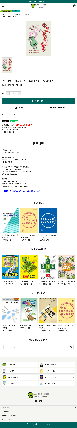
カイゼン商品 (11, 17)
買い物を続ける (8, 132)
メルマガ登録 (5, 412)
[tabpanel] (38, 38)
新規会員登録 (6, 11)
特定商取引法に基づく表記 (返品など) (15, 127)
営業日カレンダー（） (17, 125)
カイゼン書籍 (25, 14)
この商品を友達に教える (11, 130)
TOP (3, 14)
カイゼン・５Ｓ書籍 (12, 14)
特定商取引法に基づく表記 (9, 416)
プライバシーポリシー (7, 420)
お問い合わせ (19, 108)
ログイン (16, 11)
